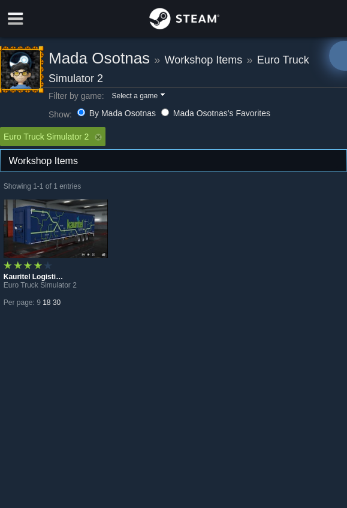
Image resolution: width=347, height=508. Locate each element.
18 (46, 302)
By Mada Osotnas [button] (117, 113)
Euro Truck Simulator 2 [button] (53, 136)
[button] (137, 96)
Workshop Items (204, 60)
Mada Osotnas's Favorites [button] (215, 113)
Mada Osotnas (99, 58)
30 (57, 302)
